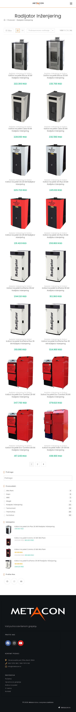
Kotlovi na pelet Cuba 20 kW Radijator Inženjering (56, 129)
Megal (8, 501)
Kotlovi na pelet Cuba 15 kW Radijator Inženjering (20, 129)
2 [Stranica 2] (37, 464)
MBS (7, 497)
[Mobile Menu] (71, 4)
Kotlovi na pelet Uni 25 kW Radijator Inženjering (20, 236)
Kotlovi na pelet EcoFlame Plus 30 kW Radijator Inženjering (56, 342)
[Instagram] (14, 581)
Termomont (10, 508)
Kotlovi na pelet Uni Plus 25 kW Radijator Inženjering (55, 236)
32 (68, 30)
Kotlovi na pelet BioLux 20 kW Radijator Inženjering (56, 76)
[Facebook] (7, 581)
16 (65, 30)
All (71, 30)
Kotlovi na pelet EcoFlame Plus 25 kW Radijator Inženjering (20, 342)
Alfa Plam (9, 491)
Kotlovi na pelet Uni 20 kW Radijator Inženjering (20, 183)
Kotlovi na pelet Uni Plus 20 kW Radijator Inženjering (55, 183)
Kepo (8, 494)
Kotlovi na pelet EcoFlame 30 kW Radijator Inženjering (55, 289)
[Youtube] (21, 581)
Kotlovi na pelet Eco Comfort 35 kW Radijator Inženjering (56, 395)
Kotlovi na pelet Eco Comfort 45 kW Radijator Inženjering (20, 448)
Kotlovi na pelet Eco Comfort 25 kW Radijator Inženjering (20, 395)
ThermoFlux (10, 512)
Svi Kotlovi (28, 74)
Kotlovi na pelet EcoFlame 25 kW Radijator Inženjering (20, 289)
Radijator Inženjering (25, 20)
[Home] (4, 20)
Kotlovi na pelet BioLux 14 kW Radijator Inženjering (20, 76)
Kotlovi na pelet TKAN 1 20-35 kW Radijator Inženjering (55, 448)
